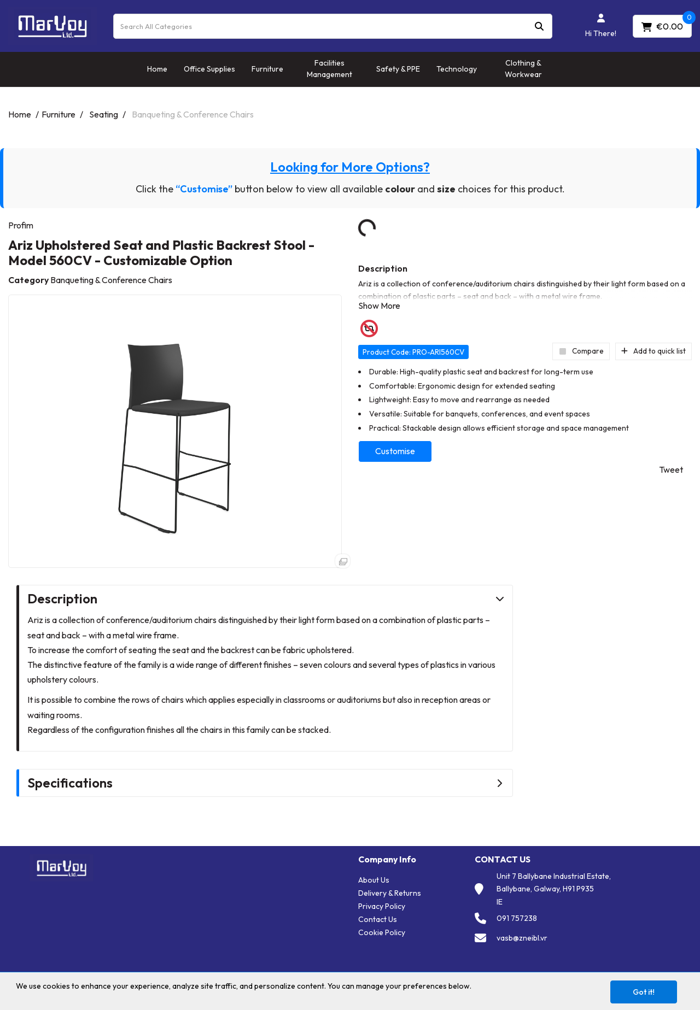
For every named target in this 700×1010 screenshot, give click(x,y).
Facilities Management (329, 68)
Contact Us (377, 919)
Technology (456, 69)
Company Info (387, 859)
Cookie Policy (381, 932)
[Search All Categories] (332, 26)
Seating (103, 114)
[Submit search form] (539, 26)
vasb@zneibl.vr (522, 938)
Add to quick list (653, 351)
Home (157, 69)
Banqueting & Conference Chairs (193, 114)
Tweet (671, 469)
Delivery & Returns (389, 893)
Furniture (267, 69)
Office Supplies (209, 69)
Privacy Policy (381, 906)
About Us (373, 880)
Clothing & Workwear (523, 68)
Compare (581, 351)
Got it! (644, 992)
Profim (20, 225)
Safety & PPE (398, 69)
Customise (395, 450)
